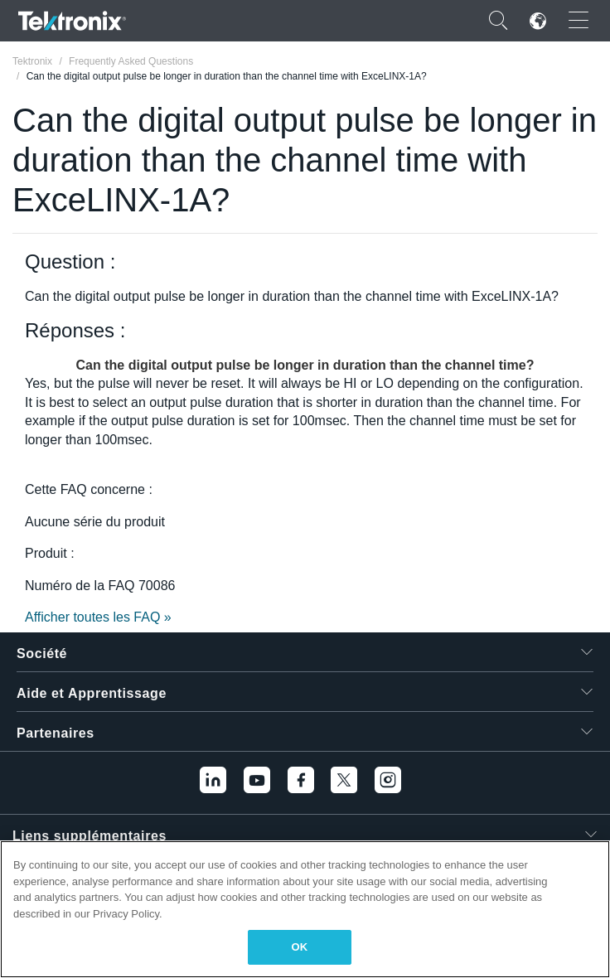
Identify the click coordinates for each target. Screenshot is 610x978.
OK (300, 947)
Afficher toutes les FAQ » (98, 617)
